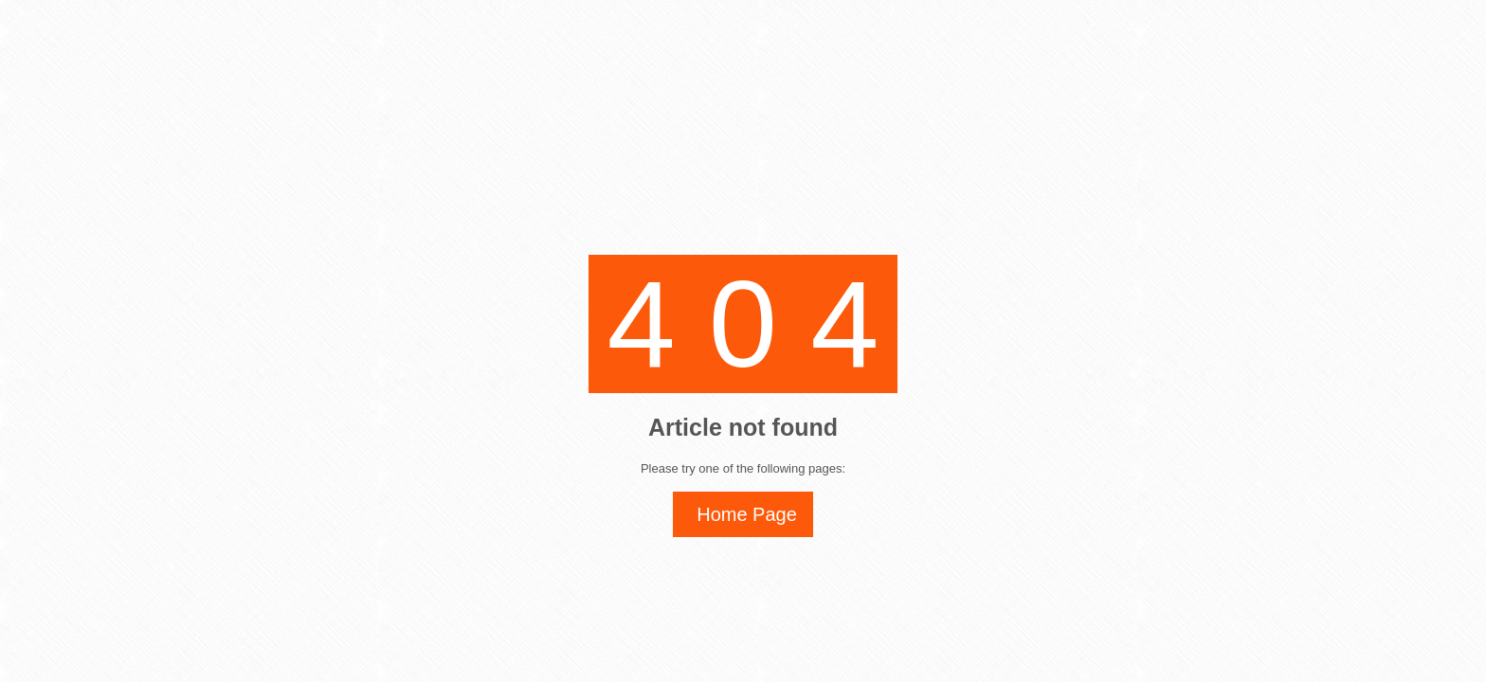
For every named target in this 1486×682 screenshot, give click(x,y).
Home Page (747, 514)
